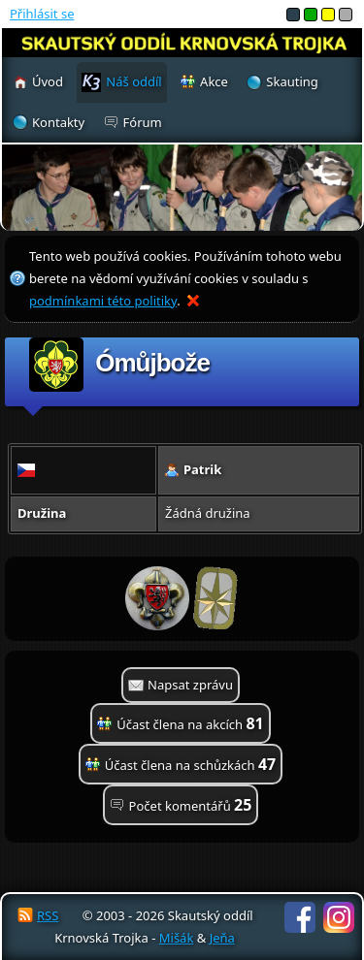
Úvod (47, 81)
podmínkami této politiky (103, 300)
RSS (47, 915)
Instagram (338, 917)
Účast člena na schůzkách (191, 764)
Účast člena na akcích (189, 723)
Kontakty (58, 122)
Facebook (299, 917)
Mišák (176, 937)
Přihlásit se (42, 13)
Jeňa (222, 937)
